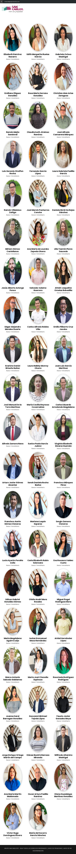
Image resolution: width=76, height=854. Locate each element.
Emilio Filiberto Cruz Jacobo (63, 328)
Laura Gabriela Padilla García (63, 172)
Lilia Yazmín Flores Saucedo (63, 250)
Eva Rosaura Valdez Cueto (63, 561)
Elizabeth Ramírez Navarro (13, 55)
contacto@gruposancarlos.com (5, 1)
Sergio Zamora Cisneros (63, 522)
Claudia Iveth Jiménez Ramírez (38, 133)
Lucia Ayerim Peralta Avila (12, 561)
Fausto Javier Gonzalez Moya (63, 717)
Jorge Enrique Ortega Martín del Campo (12, 756)
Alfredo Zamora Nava (12, 443)
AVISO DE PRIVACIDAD (55, 848)
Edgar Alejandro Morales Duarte (13, 328)
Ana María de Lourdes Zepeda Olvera (38, 250)
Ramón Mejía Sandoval (12, 133)
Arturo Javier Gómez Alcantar (12, 483)
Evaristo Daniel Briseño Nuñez (12, 367)
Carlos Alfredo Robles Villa (38, 328)
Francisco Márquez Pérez (63, 483)
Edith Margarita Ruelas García (38, 55)
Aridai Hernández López (63, 639)
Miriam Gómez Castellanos (12, 250)
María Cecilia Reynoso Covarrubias (38, 406)
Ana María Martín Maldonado (12, 795)
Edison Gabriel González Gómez (12, 600)
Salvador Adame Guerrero (38, 289)
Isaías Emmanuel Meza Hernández (38, 639)
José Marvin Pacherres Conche (38, 211)
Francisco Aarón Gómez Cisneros (12, 522)
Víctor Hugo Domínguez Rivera (12, 834)
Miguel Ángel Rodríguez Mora (63, 600)
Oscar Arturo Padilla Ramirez (38, 795)
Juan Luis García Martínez (63, 367)
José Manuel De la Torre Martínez (13, 406)
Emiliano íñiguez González (12, 94)
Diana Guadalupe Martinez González (63, 795)
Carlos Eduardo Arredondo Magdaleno (63, 406)
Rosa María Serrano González (38, 94)
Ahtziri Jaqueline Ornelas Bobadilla (63, 289)
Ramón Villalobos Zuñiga (12, 211)
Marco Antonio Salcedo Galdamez (12, 678)
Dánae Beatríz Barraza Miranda (38, 756)
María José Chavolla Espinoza (38, 678)
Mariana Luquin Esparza (38, 522)
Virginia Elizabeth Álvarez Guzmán (63, 444)
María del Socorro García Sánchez (38, 834)
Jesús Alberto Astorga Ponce (12, 289)
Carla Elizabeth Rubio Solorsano (38, 561)
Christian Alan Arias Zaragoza (63, 94)
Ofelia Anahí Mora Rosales (38, 600)
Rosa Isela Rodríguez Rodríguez (63, 678)
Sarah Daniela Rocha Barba (38, 483)
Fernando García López (38, 172)
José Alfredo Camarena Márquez (63, 133)
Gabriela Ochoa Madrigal (63, 55)
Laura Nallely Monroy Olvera (38, 367)
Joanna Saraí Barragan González (12, 717)
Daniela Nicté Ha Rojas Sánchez (63, 211)
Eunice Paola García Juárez (38, 444)
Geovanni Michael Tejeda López (38, 717)
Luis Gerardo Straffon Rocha (12, 172)
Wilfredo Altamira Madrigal (63, 756)
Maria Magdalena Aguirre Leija (13, 639)
